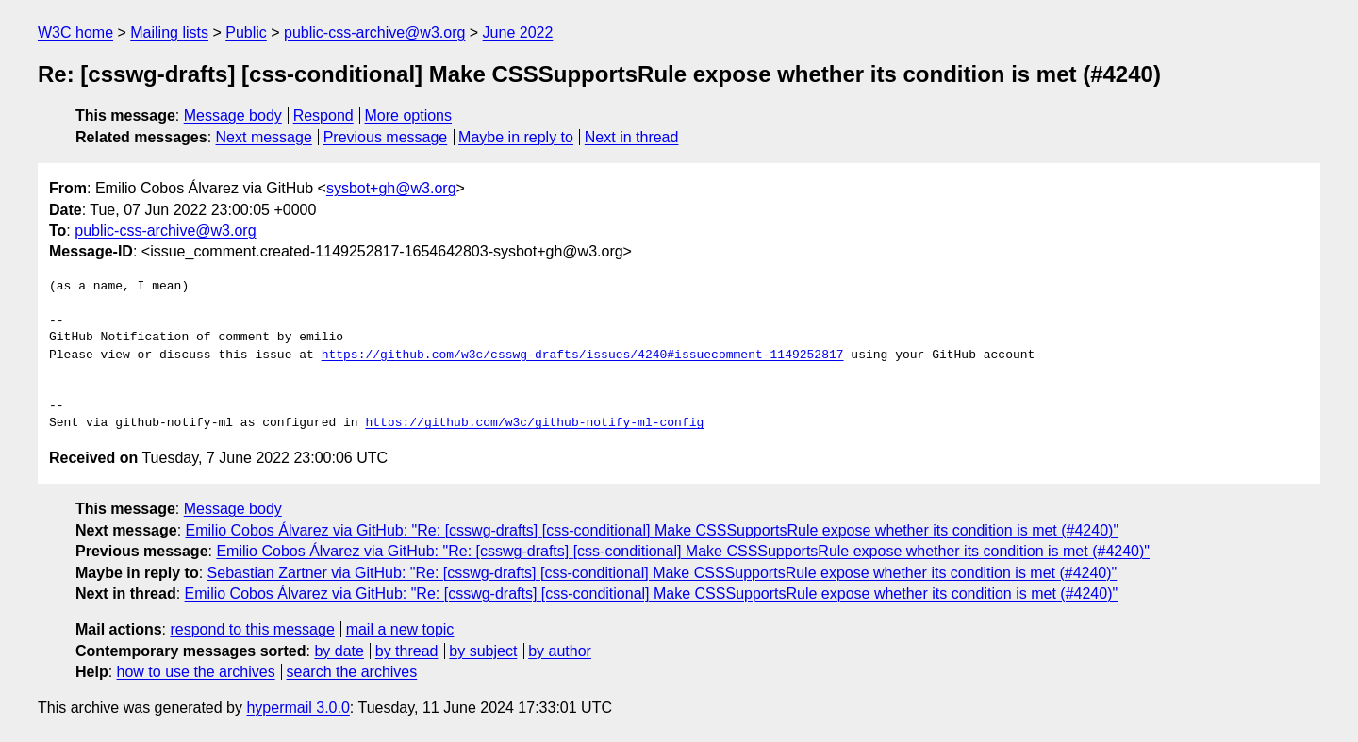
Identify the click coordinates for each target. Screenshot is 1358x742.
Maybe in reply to (515, 137)
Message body (233, 115)
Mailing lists (169, 33)
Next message (264, 137)
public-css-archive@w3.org (374, 33)
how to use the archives (196, 672)
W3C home (75, 33)
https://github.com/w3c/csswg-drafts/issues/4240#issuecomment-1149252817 (583, 355)
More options (409, 115)
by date (338, 651)
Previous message (385, 137)
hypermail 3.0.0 (297, 708)
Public (246, 33)
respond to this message (252, 629)
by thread (407, 651)
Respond (323, 115)
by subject (483, 651)
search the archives (352, 672)
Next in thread (632, 137)
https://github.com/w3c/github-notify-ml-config (534, 423)
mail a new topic (400, 629)
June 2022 (518, 33)
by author (559, 651)
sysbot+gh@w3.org (391, 188)
